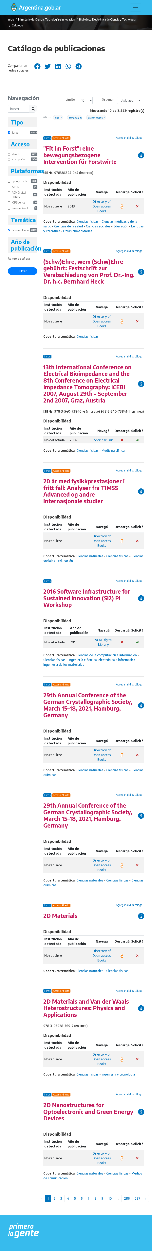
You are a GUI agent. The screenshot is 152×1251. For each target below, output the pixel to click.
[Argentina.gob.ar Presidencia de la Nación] (24, 1231)
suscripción (24, 159)
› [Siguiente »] (145, 1198)
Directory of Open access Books (101, 206)
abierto (24, 154)
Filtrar (23, 271)
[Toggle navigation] (135, 7)
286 (127, 1198)
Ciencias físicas (24, 230)
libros (24, 132)
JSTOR (24, 187)
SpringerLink (24, 181)
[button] (58, 117)
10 (110, 1198)
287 (137, 1198)
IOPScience (24, 202)
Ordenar (108, 99)
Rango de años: (19, 258)
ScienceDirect (24, 208)
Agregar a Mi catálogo (129, 137)
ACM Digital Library (24, 194)
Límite (70, 99)
